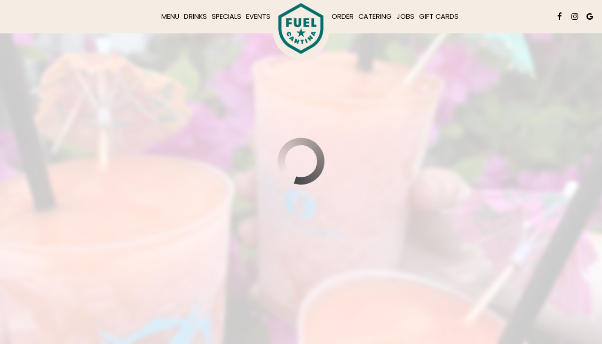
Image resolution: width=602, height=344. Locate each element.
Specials (226, 16)
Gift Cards (439, 16)
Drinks (195, 16)
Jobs (405, 16)
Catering (375, 16)
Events (258, 16)
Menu (170, 16)
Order (343, 16)
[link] (301, 30)
